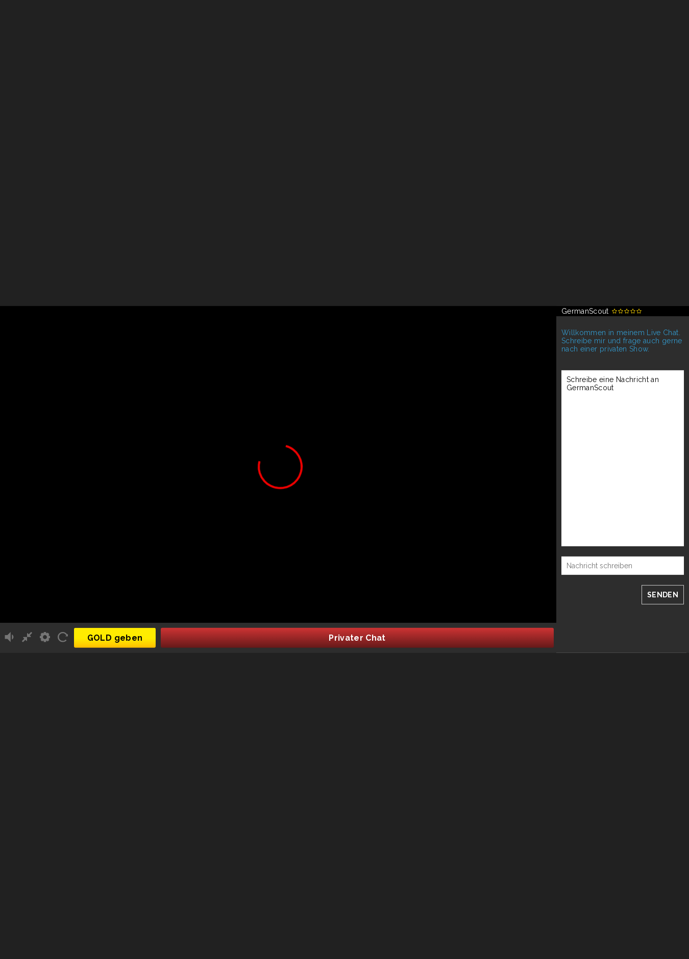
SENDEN (662, 595)
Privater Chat (357, 638)
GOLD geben (115, 638)
